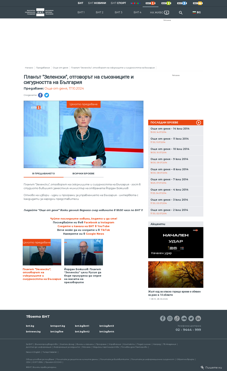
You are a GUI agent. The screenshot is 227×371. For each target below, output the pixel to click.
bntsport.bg (57, 326)
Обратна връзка (185, 359)
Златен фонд (67, 344)
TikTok (105, 230)
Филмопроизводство (46, 344)
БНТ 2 (99, 12)
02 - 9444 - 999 (188, 330)
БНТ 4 (137, 12)
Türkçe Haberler (50, 352)
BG (199, 12)
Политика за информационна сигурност (152, 359)
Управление (115, 344)
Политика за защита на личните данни (77, 359)
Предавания (43, 67)
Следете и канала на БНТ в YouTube (84, 226)
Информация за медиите (67, 347)
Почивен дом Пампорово (134, 347)
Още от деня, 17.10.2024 (64, 88)
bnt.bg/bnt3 (106, 326)
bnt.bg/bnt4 (106, 331)
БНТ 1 (81, 12)
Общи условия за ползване (40, 359)
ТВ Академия (169, 344)
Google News (95, 233)
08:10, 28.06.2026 (159, 299)
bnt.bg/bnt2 (82, 331)
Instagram (107, 222)
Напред (157, 344)
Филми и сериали (85, 344)
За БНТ (29, 344)
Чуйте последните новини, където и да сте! (83, 218)
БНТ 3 (118, 12)
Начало (29, 67)
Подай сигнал (144, 344)
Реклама (167, 20)
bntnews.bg (33, 331)
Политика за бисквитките (114, 359)
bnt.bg (30, 326)
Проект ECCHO (53, 362)
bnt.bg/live (56, 331)
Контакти (129, 344)
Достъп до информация (38, 347)
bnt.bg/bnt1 (82, 326)
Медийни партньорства (106, 347)
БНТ (80, 3)
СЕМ (28, 362)
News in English (33, 352)
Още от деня (60, 67)
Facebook (90, 222)
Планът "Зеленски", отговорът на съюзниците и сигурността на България (113, 67)
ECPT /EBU (38, 362)
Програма (101, 344)
